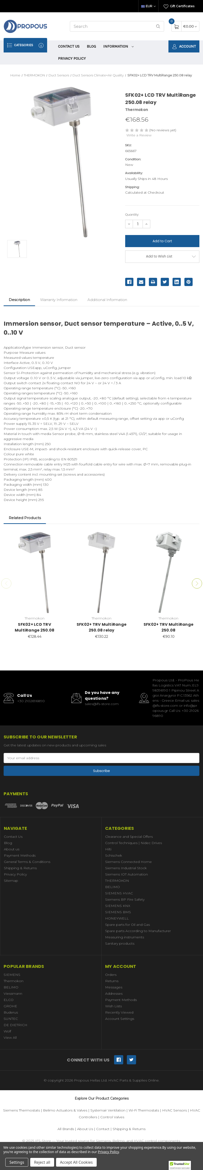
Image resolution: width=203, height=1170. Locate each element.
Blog (91, 46)
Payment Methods (20, 855)
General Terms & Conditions (27, 862)
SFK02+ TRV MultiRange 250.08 (168, 627)
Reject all (42, 1162)
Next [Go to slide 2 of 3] (197, 583)
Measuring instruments (124, 937)
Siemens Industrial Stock (126, 868)
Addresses (114, 993)
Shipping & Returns (20, 868)
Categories (25, 45)
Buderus (11, 1012)
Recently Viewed (119, 1012)
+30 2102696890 (31, 701)
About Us (85, 1129)
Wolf (7, 1031)
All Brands (66, 1129)
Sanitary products (119, 943)
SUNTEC (11, 1018)
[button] (180, 1165)
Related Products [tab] (25, 517)
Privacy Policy (72, 58)
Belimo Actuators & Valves (65, 1110)
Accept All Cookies (76, 1162)
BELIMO (112, 887)
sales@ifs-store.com (102, 704)
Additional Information (107, 299)
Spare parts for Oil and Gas (127, 924)
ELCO (9, 1000)
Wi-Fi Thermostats (144, 1110)
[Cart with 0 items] (190, 26)
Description (19, 299)
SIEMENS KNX (117, 906)
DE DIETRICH (15, 1025)
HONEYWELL (117, 918)
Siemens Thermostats (21, 1110)
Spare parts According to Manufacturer (138, 931)
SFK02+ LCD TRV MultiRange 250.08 (34, 627)
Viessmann (13, 993)
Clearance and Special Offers (129, 836)
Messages (113, 987)
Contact (102, 1129)
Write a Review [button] (139, 135)
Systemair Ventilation (107, 1110)
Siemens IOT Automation (126, 874)
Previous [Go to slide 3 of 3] (6, 583)
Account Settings (119, 1018)
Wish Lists (113, 1006)
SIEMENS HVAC (119, 893)
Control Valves (112, 1117)
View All (10, 1037)
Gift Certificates (179, 6)
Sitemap (11, 880)
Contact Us (69, 46)
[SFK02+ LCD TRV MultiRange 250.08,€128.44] (34, 572)
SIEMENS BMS (118, 912)
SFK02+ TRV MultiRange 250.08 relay (101, 627)
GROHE (10, 1006)
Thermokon (13, 981)
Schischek (113, 855)
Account (184, 46)
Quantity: (132, 214)
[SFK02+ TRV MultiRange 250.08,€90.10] (168, 572)
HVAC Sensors (174, 1110)
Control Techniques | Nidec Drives (133, 843)
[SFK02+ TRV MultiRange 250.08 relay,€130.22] (101, 572)
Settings (16, 1162)
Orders (110, 974)
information (118, 46)
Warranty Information (58, 299)
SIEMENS (12, 974)
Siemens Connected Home (128, 862)
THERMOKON (117, 880)
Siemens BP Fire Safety (125, 899)
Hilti (108, 849)
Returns (111, 981)
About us (11, 849)
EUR (148, 6)
